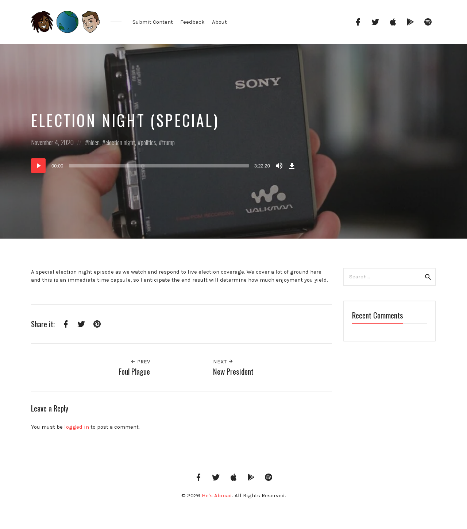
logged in (76, 427)
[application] (164, 165)
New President (233, 371)
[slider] (159, 165)
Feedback (192, 22)
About (219, 22)
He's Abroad (217, 495)
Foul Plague (134, 371)
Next (223, 361)
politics (148, 142)
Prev (140, 361)
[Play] (38, 165)
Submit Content (152, 22)
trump (168, 142)
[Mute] (279, 165)
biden (94, 142)
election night (120, 142)
